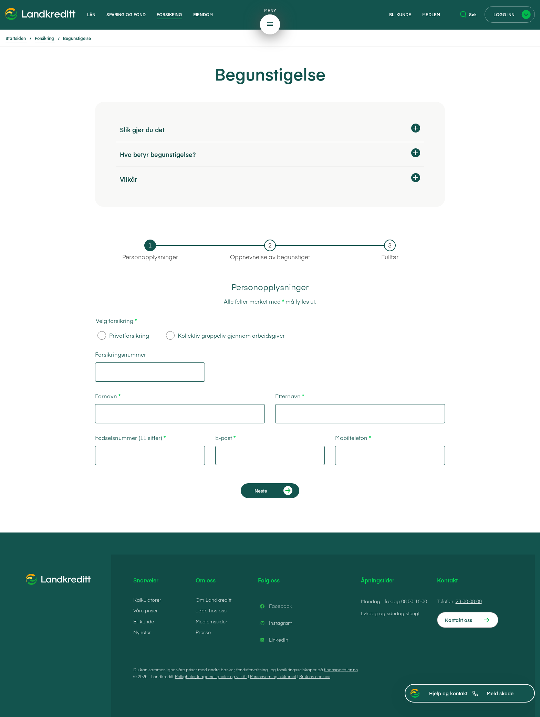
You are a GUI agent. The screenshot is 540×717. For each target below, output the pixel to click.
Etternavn (288, 396)
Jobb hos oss (211, 610)
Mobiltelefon (351, 437)
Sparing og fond (126, 14)
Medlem (431, 14)
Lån (91, 14)
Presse (203, 632)
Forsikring (169, 14)
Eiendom (203, 14)
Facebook (275, 606)
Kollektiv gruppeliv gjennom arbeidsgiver (225, 335)
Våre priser (145, 610)
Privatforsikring (123, 335)
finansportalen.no (341, 669)
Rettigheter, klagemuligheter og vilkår (211, 676)
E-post (223, 437)
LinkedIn (273, 640)
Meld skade (500, 693)
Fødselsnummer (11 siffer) (128, 437)
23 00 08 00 (469, 601)
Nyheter (142, 632)
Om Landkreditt (213, 599)
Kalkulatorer (147, 599)
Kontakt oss (458, 619)
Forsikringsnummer (120, 354)
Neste (261, 490)
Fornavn (106, 396)
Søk (468, 14)
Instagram (275, 623)
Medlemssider (211, 621)
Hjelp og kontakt (453, 693)
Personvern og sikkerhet (273, 676)
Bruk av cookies (314, 676)
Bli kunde (400, 14)
